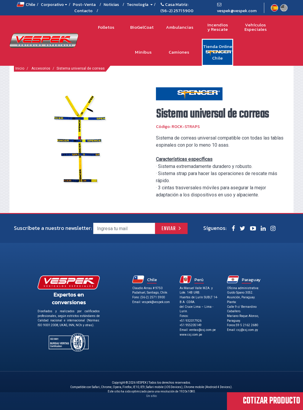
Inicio (19, 68)
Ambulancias (179, 27)
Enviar (169, 229)
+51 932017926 (191, 320)
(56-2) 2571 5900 (177, 11)
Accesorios (40, 68)
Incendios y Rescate (217, 27)
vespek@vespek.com (237, 11)
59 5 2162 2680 (247, 325)
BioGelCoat (142, 27)
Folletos (106, 27)
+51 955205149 (191, 325)
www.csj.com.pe (191, 334)
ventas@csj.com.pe (202, 329)
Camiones (179, 52)
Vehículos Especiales (255, 27)
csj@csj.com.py (247, 329)
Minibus (143, 52)
